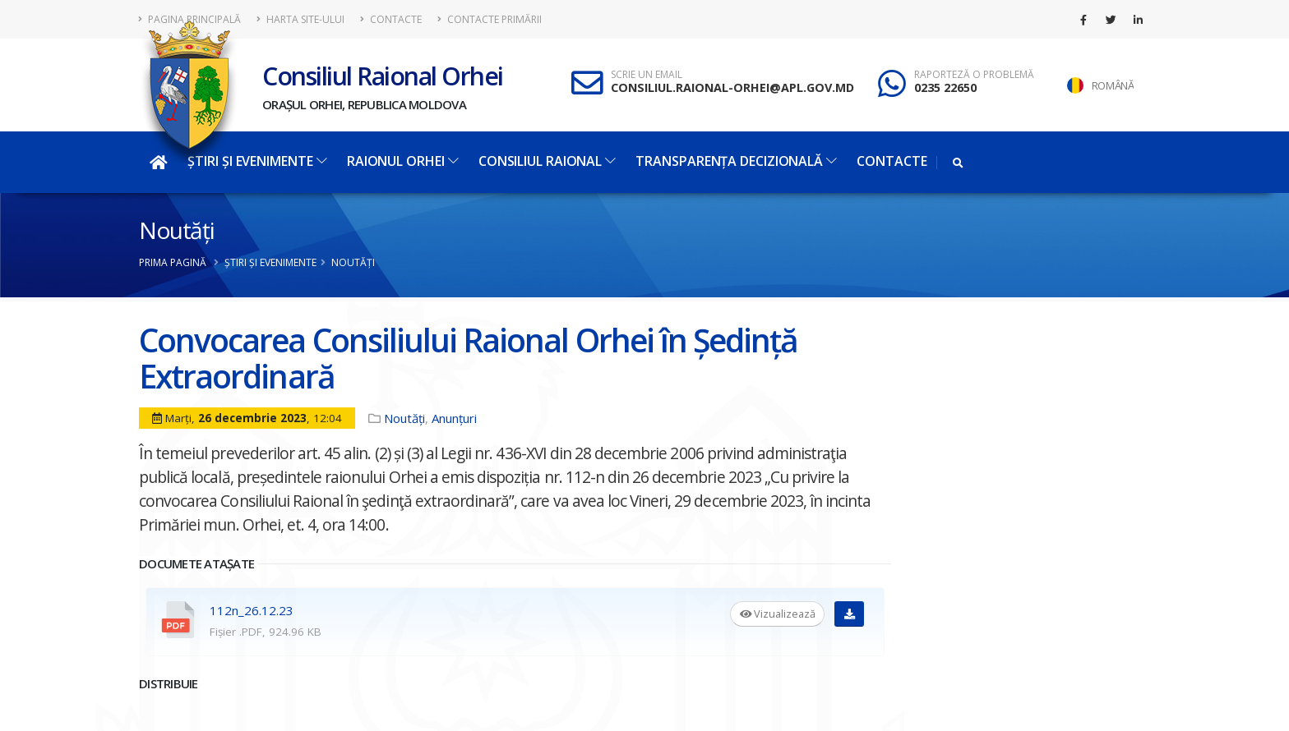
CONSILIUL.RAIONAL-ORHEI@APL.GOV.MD (732, 87)
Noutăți (176, 230)
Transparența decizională (736, 161)
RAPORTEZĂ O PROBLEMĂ (974, 74)
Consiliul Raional (547, 161)
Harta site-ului (300, 19)
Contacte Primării (489, 19)
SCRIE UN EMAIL (646, 74)
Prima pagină (172, 262)
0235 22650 (945, 87)
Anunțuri (454, 418)
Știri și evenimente (256, 161)
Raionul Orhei (403, 161)
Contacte (391, 19)
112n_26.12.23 (251, 610)
